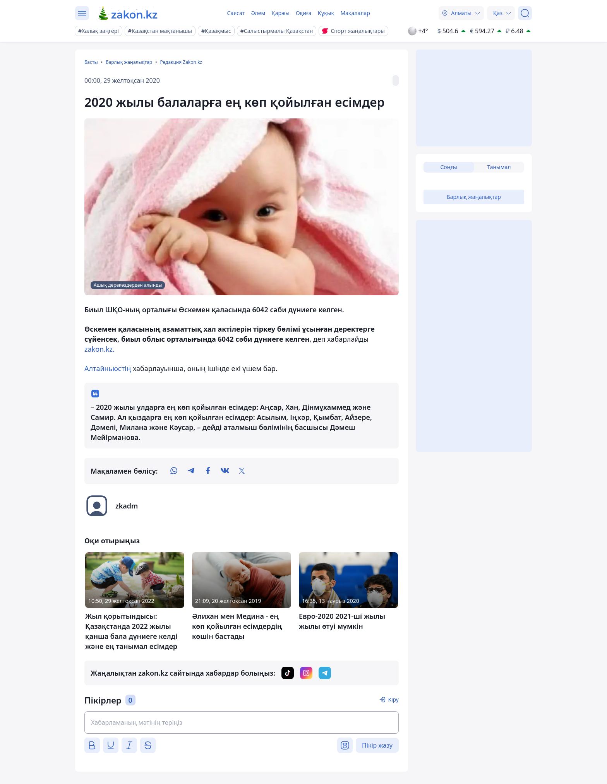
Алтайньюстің (107, 368)
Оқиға (304, 13)
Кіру (393, 699)
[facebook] (208, 471)
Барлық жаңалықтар (129, 62)
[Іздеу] (525, 13)
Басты (91, 62)
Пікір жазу (377, 745)
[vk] (225, 471)
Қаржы (280, 13)
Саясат (236, 13)
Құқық (326, 13)
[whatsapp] (174, 471)
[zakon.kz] (128, 13)
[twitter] (242, 471)
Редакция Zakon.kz (181, 62)
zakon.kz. (99, 349)
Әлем (258, 13)
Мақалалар (355, 13)
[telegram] (191, 471)
